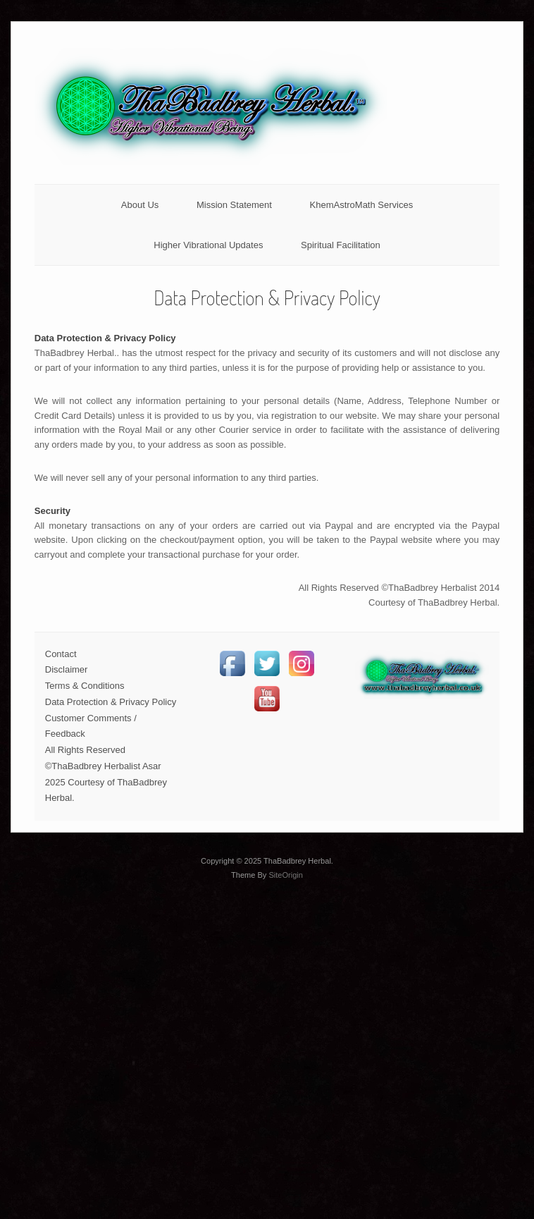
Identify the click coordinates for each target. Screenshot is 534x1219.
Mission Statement (234, 205)
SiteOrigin (285, 875)
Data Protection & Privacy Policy (110, 702)
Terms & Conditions (85, 685)
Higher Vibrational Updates (208, 245)
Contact (61, 654)
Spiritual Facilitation (340, 245)
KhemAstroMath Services (362, 205)
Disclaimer (66, 669)
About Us (140, 205)
